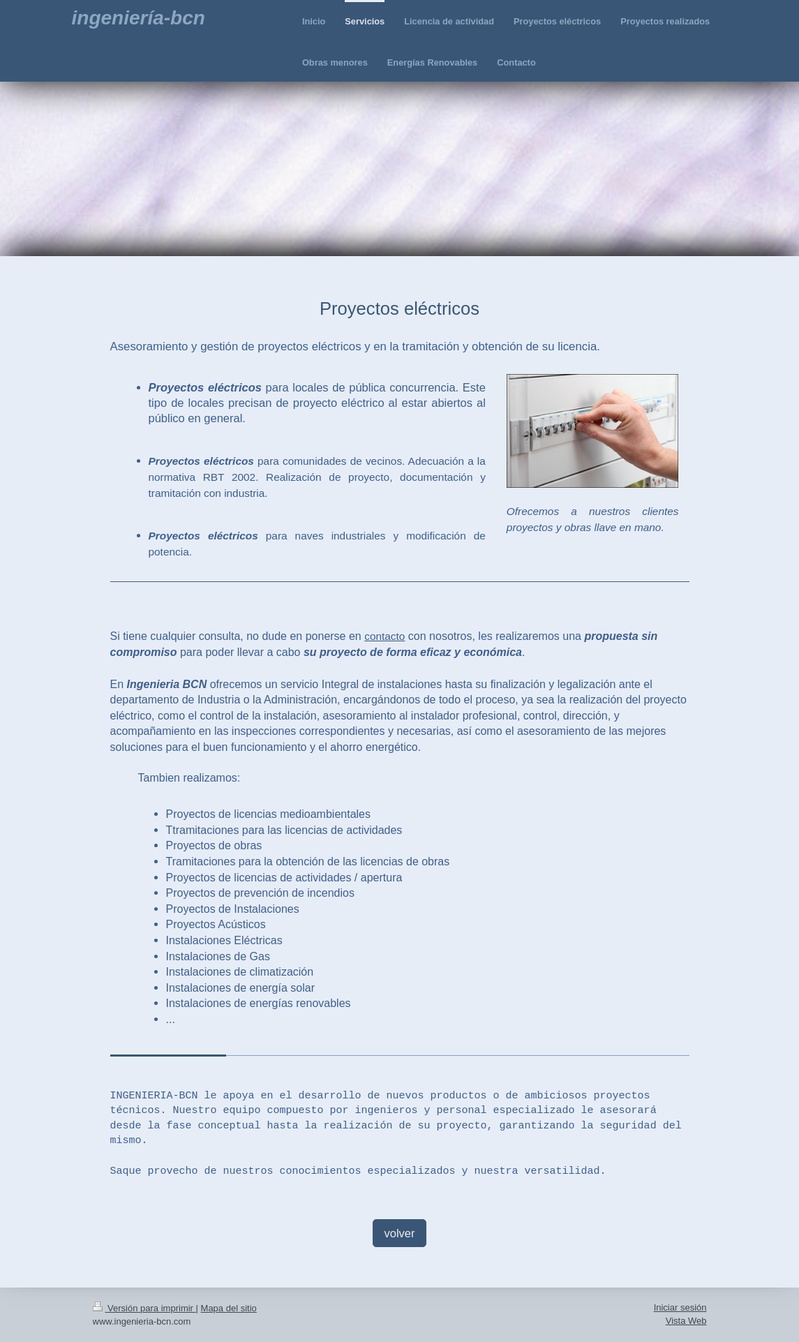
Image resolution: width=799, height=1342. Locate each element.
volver (399, 1233)
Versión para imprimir (144, 1308)
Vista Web (686, 1320)
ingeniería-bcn (138, 18)
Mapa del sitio (229, 1308)
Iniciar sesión (680, 1307)
